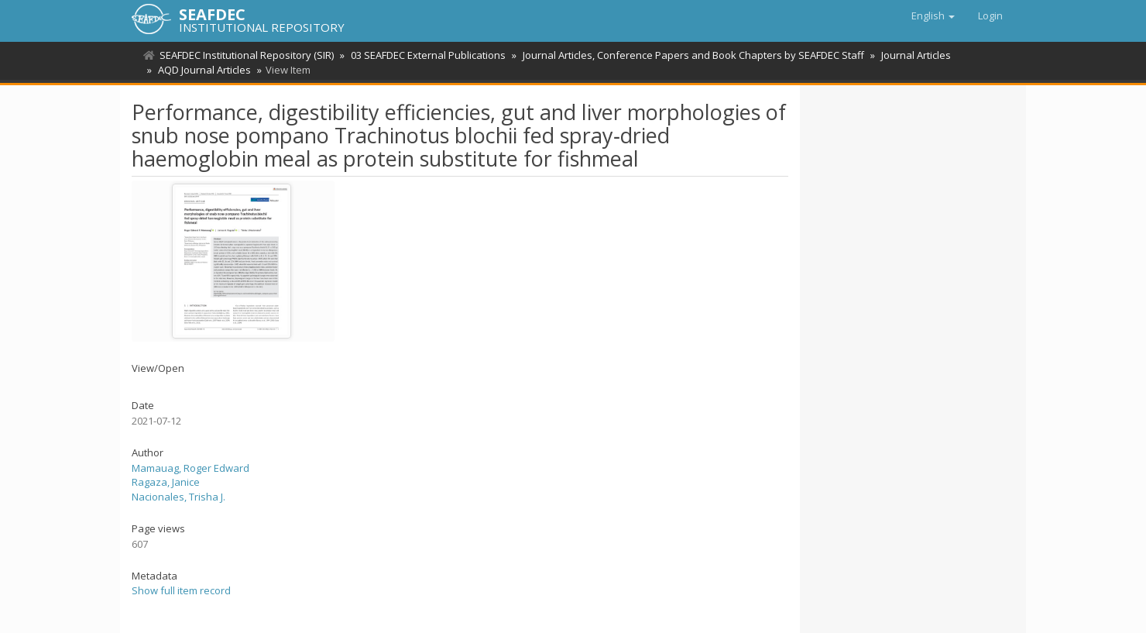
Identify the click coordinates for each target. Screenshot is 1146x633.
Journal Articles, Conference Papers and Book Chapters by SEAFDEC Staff (693, 55)
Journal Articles (916, 55)
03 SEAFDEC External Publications (428, 55)
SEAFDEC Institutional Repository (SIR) (247, 55)
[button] (933, 15)
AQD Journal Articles (204, 70)
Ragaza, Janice (166, 482)
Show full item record (181, 590)
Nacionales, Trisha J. (178, 497)
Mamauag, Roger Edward (190, 468)
